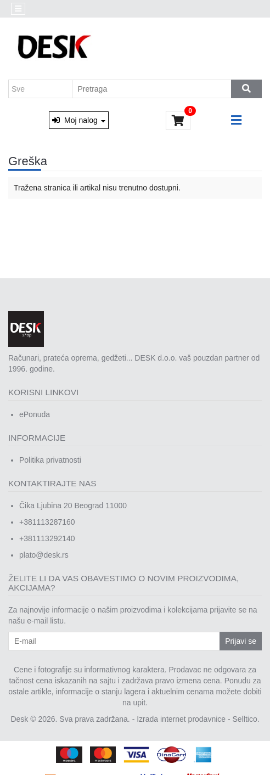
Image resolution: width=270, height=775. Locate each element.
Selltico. (246, 719)
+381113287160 (47, 522)
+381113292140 (47, 538)
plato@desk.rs (44, 555)
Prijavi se (240, 641)
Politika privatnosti (50, 460)
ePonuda (34, 414)
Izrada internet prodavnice (181, 719)
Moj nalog (78, 120)
